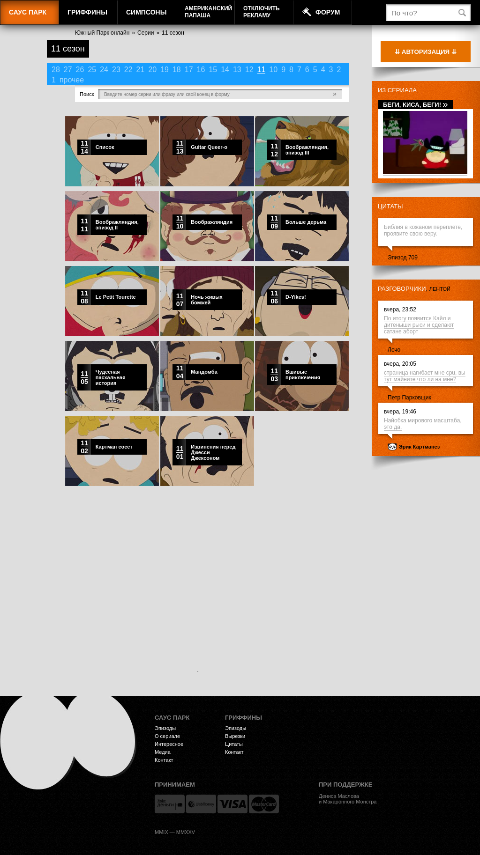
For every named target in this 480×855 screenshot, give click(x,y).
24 (104, 70)
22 (128, 70)
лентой (439, 289)
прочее (72, 80)
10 (273, 70)
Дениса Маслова (339, 796)
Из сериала (397, 90)
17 (189, 70)
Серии (145, 32)
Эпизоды (165, 728)
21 (140, 70)
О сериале (167, 736)
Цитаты (390, 206)
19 (164, 70)
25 (92, 70)
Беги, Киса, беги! (415, 104)
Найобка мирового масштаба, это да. (423, 423)
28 (56, 70)
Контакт (164, 760)
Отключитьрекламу (261, 12)
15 (213, 70)
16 (201, 70)
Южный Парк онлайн (102, 32)
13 (237, 70)
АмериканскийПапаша (208, 12)
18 (176, 70)
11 (261, 70)
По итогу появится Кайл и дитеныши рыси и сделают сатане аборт (419, 325)
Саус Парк (27, 12)
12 (249, 70)
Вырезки (235, 736)
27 (68, 70)
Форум (327, 12)
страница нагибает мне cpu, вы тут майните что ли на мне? (424, 376)
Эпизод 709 (403, 257)
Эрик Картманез (419, 447)
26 (80, 70)
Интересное (169, 744)
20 (152, 70)
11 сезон (173, 32)
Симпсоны (146, 12)
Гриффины (87, 12)
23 (116, 70)
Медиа (163, 752)
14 (225, 70)
